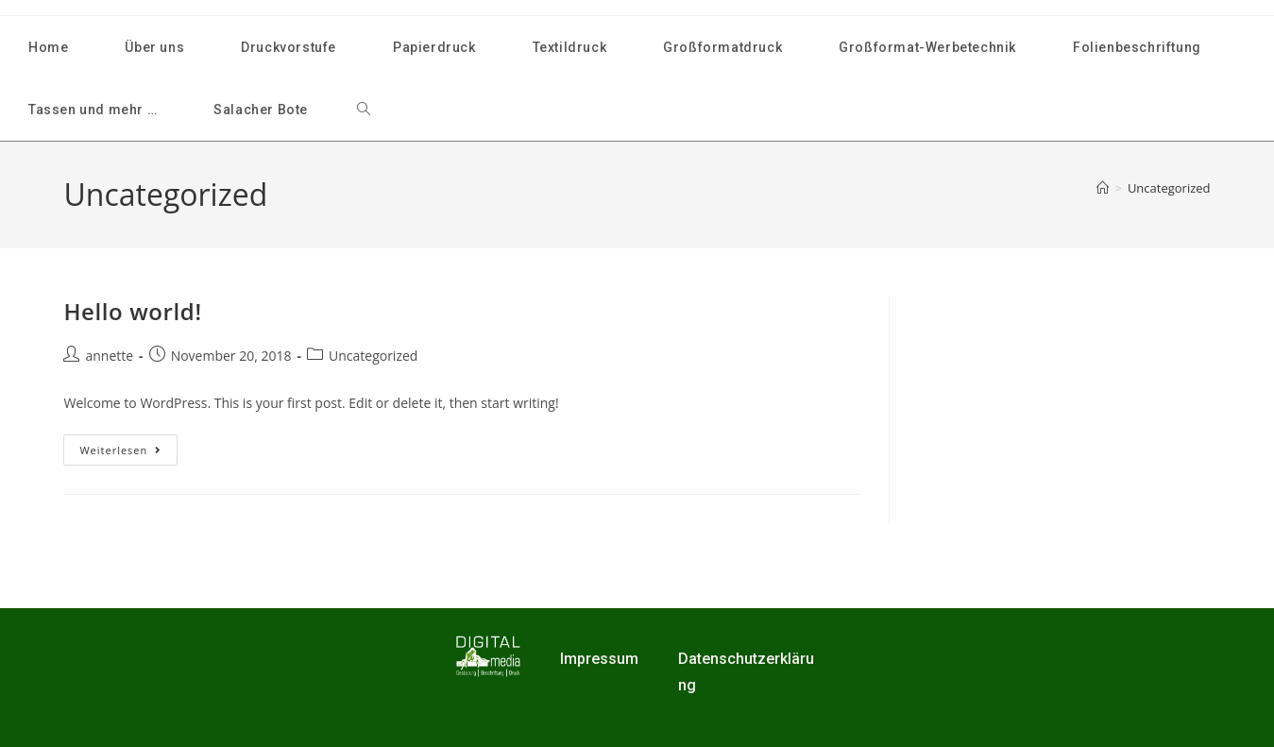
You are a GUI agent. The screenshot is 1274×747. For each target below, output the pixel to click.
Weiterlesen (128, 445)
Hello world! (132, 311)
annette (109, 356)
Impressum (599, 659)
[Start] (1102, 187)
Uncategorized (1169, 187)
